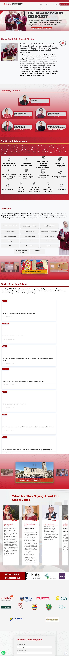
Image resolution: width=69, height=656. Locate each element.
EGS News (5, 643)
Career (36, 636)
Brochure (37, 634)
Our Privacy (5, 647)
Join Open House (50, 28)
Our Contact (6, 645)
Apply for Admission (37, 28)
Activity (5, 300)
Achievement (28, 300)
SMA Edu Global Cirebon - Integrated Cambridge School (34, 653)
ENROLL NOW (64, 4)
